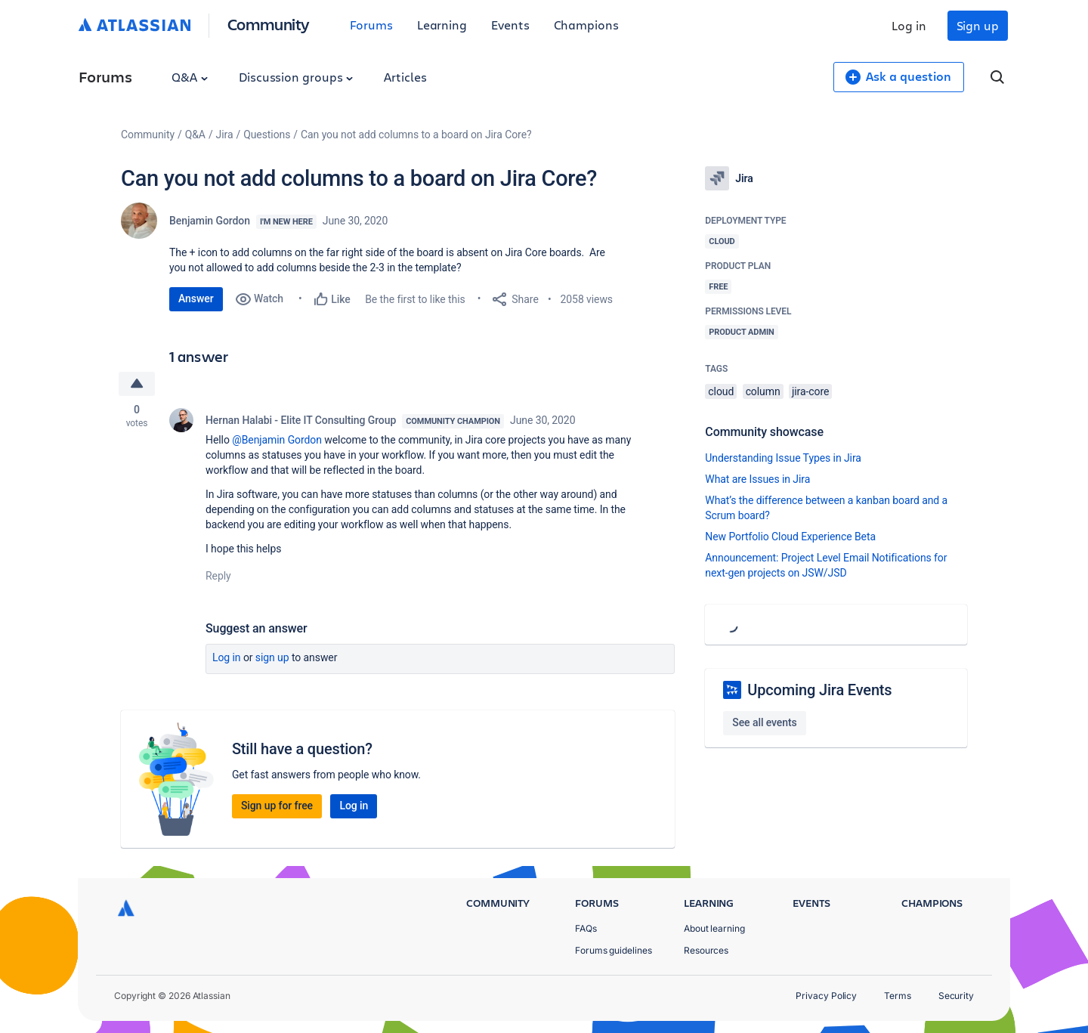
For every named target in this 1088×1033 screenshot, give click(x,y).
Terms (897, 995)
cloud (721, 391)
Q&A (190, 77)
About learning (714, 928)
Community (268, 24)
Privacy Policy (826, 995)
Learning (442, 24)
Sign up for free (277, 805)
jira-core (810, 391)
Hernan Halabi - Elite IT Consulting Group (301, 420)
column (763, 391)
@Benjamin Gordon (277, 440)
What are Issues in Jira (757, 479)
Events (510, 24)
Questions (266, 134)
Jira (224, 134)
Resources (706, 950)
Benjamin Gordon (209, 221)
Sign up (978, 25)
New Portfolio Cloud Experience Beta (790, 536)
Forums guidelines (613, 950)
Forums (371, 24)
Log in (909, 25)
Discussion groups (296, 77)
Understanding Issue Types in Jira (783, 458)
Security (956, 995)
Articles (405, 77)
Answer (196, 298)
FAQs (586, 928)
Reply (218, 576)
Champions (586, 24)
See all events (764, 722)
